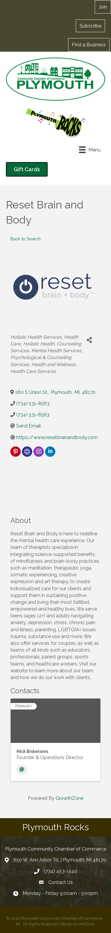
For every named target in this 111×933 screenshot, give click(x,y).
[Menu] (90, 149)
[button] (103, 7)
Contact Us (60, 882)
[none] (27, 451)
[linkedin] (50, 451)
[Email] (22, 770)
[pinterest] (15, 451)
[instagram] (38, 451)
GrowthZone (69, 798)
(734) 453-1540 (60, 871)
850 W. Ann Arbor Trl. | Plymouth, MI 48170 (59, 860)
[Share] (89, 340)
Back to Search (25, 238)
